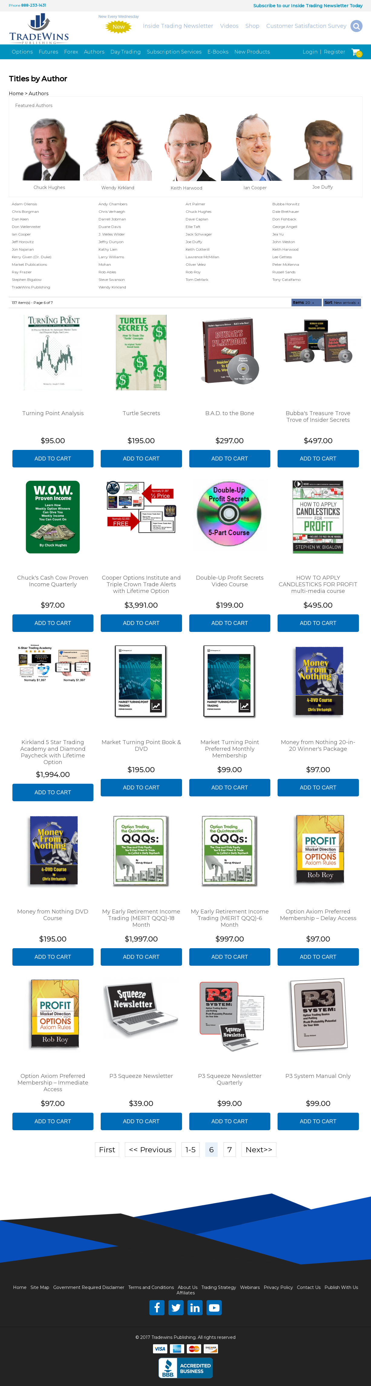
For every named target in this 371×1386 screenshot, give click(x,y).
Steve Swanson (112, 279)
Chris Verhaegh (112, 211)
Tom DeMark (197, 279)
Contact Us (309, 1287)
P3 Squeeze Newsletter (141, 1076)
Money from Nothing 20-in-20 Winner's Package (318, 745)
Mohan (105, 264)
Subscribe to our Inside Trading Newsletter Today (308, 5)
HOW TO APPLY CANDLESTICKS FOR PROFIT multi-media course (318, 584)
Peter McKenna (285, 264)
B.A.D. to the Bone (229, 413)
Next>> (259, 1149)
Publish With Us (341, 1287)
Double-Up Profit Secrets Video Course (230, 581)
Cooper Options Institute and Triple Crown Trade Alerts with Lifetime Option (141, 584)
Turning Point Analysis (53, 413)
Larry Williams (111, 257)
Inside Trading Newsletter (178, 26)
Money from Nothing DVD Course (52, 915)
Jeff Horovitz (23, 241)
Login (310, 52)
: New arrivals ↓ (342, 302)
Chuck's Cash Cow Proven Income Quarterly (52, 581)
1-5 (190, 1149)
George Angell (284, 226)
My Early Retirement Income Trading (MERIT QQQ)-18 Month (141, 918)
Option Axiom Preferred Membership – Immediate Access (53, 1083)
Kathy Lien (108, 249)
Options (22, 52)
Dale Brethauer (285, 211)
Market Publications (29, 264)
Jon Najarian (23, 249)
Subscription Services (174, 52)
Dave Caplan (197, 219)
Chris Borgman (25, 211)
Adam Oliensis (24, 204)
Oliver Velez (196, 264)
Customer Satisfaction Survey (306, 26)
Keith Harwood (186, 188)
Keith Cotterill (198, 249)
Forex (71, 52)
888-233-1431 (33, 5)
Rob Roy (193, 272)
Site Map (40, 1287)
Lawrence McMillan (202, 257)
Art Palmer (195, 204)
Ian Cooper (255, 187)
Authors (94, 52)
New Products (252, 52)
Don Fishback (284, 219)
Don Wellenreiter (26, 226)
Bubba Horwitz (286, 204)
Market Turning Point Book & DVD (141, 745)
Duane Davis (110, 226)
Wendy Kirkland (117, 187)
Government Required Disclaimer (88, 1287)
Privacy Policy (278, 1287)
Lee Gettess (282, 257)
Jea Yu (278, 234)
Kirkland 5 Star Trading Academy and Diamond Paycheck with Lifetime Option (53, 752)
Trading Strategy (218, 1287)
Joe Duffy (322, 187)
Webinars (250, 1287)
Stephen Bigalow (27, 279)
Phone (14, 5)
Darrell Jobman (112, 219)
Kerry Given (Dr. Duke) (31, 257)
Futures (48, 52)
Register (334, 52)
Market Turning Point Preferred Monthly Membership (229, 749)
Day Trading (125, 52)
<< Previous (150, 1149)
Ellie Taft (193, 226)
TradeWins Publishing (31, 287)
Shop (252, 26)
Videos (229, 26)
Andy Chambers (113, 204)
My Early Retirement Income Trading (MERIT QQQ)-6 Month (230, 918)
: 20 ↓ (303, 302)
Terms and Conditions (151, 1287)
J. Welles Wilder (112, 234)
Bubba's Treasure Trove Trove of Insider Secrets (318, 416)
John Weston (283, 241)
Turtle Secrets (141, 413)
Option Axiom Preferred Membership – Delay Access (318, 915)
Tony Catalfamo (286, 279)
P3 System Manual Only (318, 1076)
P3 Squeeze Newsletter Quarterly (230, 1079)
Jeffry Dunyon (111, 241)
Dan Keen (20, 219)
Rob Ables (107, 272)
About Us (187, 1287)
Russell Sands (283, 272)
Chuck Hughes (49, 187)
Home (16, 93)
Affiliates (186, 1293)
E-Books (217, 52)
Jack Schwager (199, 234)
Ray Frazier (22, 272)
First (107, 1149)
